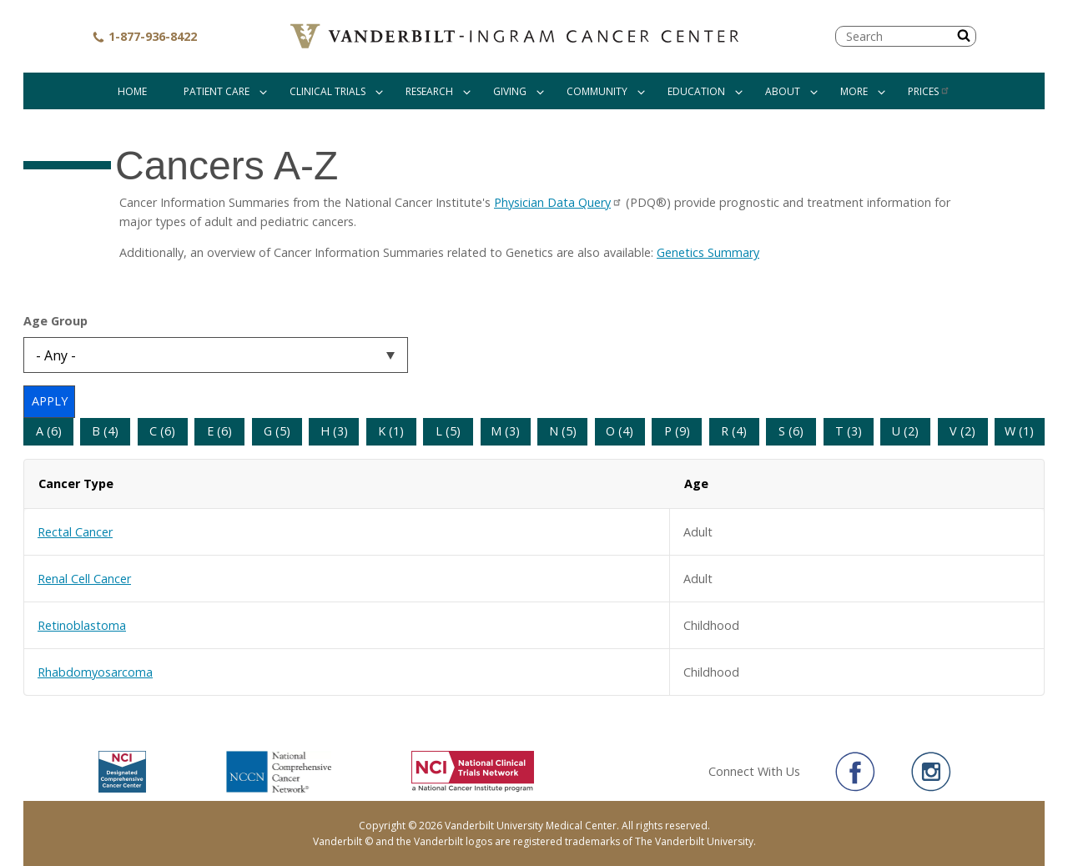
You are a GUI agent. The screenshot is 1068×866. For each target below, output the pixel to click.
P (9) (677, 431)
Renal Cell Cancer (84, 579)
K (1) (391, 431)
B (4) (105, 431)
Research (429, 91)
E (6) (219, 431)
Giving (509, 91)
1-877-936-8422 (144, 36)
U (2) (905, 431)
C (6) (162, 431)
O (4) (619, 431)
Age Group (55, 321)
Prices (929, 91)
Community (597, 91)
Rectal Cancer (75, 532)
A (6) (49, 431)
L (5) (448, 431)
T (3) (848, 431)
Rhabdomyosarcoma (95, 672)
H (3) (334, 431)
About (782, 91)
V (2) (962, 431)
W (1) (1019, 431)
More (854, 91)
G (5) (277, 431)
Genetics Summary (708, 252)
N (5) (563, 431)
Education (696, 91)
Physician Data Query (558, 202)
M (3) (505, 431)
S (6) (791, 431)
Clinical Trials (327, 91)
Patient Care (216, 91)
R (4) (734, 431)
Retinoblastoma (82, 625)
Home (132, 91)
